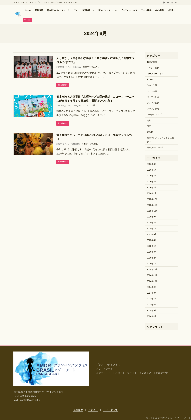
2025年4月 (152, 246)
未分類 (150, 132)
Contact (28, 20)
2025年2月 (152, 258)
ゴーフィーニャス (155, 74)
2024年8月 (152, 293)
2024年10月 (152, 281)
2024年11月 (152, 275)
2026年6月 (152, 164)
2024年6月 (152, 305)
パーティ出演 (153, 97)
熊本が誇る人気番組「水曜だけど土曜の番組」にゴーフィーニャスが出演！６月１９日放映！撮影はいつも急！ (95, 99)
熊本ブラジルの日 (91, 67)
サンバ (150, 80)
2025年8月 (152, 223)
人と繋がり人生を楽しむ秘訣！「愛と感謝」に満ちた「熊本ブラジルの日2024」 (95, 60)
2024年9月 (152, 287)
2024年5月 (152, 311)
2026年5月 (152, 170)
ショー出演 (152, 85)
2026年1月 (152, 194)
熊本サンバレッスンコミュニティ (160, 140)
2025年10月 (152, 211)
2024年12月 (152, 270)
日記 (149, 126)
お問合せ (93, 410)
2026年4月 (152, 176)
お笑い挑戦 (152, 62)
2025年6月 (152, 234)
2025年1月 (152, 264)
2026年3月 (152, 182)
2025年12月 (152, 199)
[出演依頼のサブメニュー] (93, 10)
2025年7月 (152, 229)
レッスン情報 (153, 109)
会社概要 (78, 410)
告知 (149, 121)
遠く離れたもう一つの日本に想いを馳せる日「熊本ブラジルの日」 (94, 138)
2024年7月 (152, 299)
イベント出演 (153, 68)
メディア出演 (89, 106)
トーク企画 (152, 91)
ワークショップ (154, 115)
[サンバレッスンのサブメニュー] (116, 10)
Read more (63, 85)
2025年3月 (152, 252)
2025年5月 (152, 240)
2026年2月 (152, 188)
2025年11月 (152, 205)
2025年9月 (152, 217)
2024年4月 (152, 317)
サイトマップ (110, 410)
